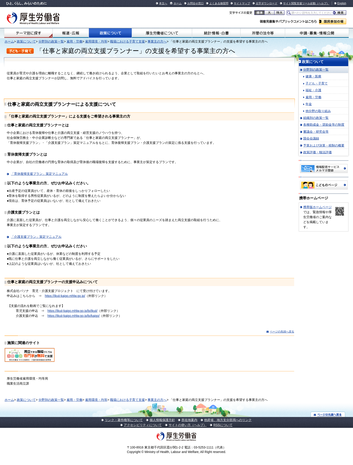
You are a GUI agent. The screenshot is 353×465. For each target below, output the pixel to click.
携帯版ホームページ (317, 207)
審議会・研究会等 (316, 131)
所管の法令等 (263, 33)
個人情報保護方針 (162, 420)
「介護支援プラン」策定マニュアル (36, 237)
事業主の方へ (157, 41)
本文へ (163, 3)
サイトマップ (242, 3)
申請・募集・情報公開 (317, 33)
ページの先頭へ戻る (282, 331)
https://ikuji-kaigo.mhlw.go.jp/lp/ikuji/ (73, 311)
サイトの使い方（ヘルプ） (188, 425)
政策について (110, 33)
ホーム (178, 3)
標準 (259, 13)
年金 (308, 104)
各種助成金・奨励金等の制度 (323, 124)
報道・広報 (71, 33)
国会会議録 (311, 138)
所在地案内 (189, 420)
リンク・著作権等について (124, 420)
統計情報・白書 (216, 33)
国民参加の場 (332, 21)
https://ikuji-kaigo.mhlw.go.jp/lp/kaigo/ (74, 316)
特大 (279, 13)
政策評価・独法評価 (317, 152)
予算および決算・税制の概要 (323, 145)
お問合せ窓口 (195, 3)
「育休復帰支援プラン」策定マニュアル (39, 174)
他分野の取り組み (318, 111)
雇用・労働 (74, 41)
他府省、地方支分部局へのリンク (228, 420)
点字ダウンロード (266, 3)
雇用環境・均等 (96, 41)
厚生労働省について (162, 33)
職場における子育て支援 (127, 41)
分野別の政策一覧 (51, 41)
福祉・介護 (313, 90)
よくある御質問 (218, 3)
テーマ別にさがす (28, 33)
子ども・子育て (316, 83)
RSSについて (223, 425)
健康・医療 (313, 76)
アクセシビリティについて (143, 425)
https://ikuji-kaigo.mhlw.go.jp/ (65, 296)
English (341, 3)
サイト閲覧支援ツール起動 (299, 3)
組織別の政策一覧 (316, 118)
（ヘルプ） (322, 3)
